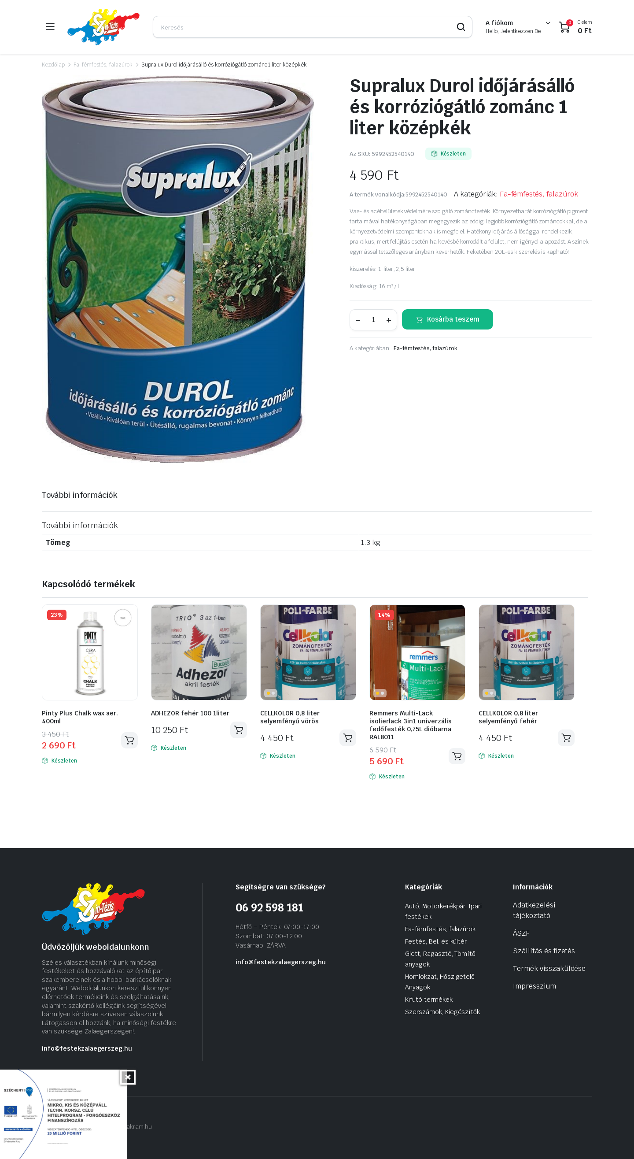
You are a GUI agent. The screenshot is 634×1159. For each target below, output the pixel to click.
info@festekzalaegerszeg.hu (87, 1048)
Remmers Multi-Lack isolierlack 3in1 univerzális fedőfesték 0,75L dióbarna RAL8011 (410, 725)
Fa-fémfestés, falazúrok (103, 64)
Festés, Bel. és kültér (436, 941)
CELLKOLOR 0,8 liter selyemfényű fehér (508, 717)
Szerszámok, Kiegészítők (442, 1012)
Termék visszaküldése (549, 968)
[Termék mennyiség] (373, 320)
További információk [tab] (80, 495)
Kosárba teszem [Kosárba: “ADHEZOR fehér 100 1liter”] (238, 730)
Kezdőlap (53, 64)
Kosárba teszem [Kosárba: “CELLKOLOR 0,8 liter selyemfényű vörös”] (348, 738)
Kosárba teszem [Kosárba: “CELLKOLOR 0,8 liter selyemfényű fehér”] (566, 738)
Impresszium (534, 986)
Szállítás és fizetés (544, 950)
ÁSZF (521, 933)
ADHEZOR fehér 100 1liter (190, 713)
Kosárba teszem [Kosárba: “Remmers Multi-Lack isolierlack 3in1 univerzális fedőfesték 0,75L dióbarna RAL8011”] (457, 756)
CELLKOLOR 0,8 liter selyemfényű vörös (290, 717)
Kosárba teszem (453, 319)
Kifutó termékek (429, 999)
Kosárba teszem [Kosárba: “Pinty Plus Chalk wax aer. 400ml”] (129, 740)
